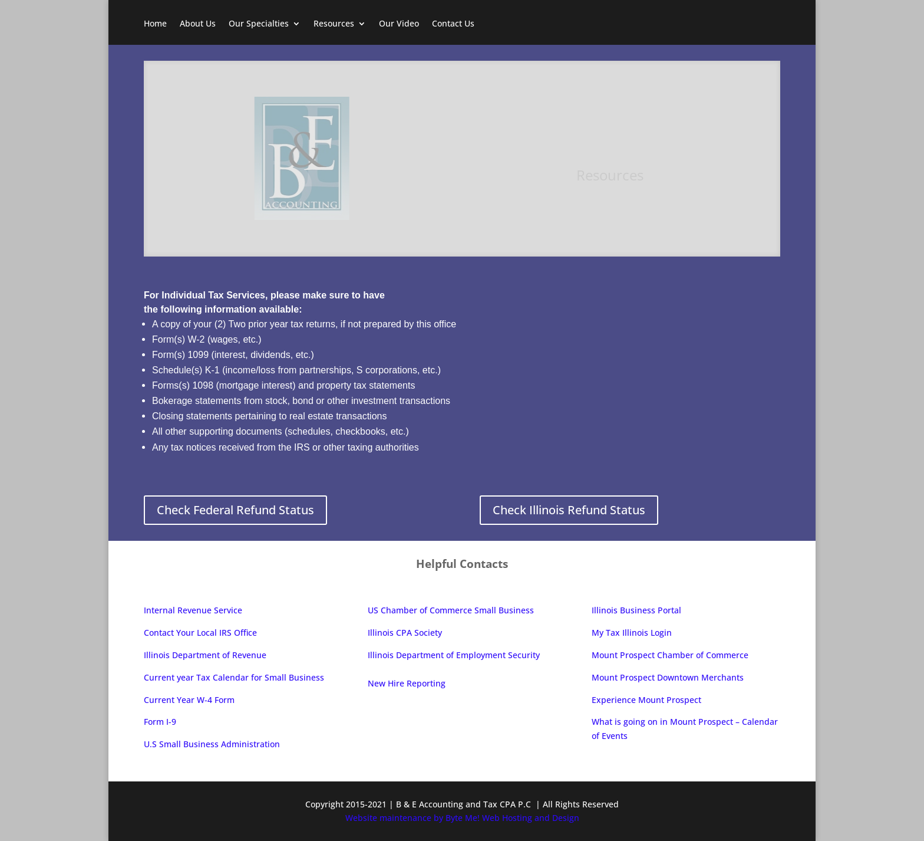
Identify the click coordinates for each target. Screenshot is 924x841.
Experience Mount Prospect (648, 699)
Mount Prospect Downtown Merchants (668, 677)
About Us (198, 24)
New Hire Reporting (407, 683)
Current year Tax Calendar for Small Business (234, 677)
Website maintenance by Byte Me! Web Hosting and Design (462, 817)
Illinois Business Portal (636, 610)
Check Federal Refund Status (235, 510)
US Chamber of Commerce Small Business (451, 610)
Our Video (399, 24)
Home (155, 24)
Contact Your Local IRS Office (200, 632)
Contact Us (453, 24)
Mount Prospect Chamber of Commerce (670, 655)
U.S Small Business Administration (212, 744)
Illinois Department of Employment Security (454, 655)
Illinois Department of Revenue (205, 655)
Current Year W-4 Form (189, 699)
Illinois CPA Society (405, 632)
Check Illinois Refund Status (569, 510)
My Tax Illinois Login (632, 632)
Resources (334, 24)
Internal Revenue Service (193, 610)
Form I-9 (160, 721)
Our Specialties (259, 24)
